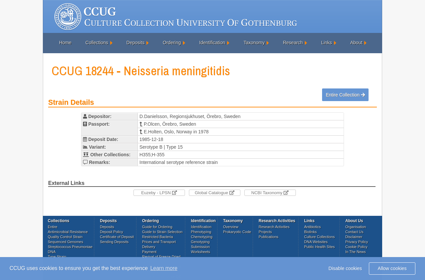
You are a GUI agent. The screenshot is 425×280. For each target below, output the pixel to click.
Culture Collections (319, 237)
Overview (230, 227)
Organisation (355, 227)
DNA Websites (316, 242)
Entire (52, 227)
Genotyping (200, 242)
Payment (149, 252)
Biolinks (310, 232)
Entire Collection (345, 94)
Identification (212, 42)
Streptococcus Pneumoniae (70, 247)
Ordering (172, 42)
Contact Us (354, 232)
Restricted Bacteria (157, 237)
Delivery (148, 247)
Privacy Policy (356, 242)
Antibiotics (312, 227)
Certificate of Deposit (117, 237)
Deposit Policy (111, 232)
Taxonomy (254, 42)
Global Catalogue (214, 192)
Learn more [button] (164, 268)
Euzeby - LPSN (159, 192)
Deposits (135, 42)
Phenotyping (201, 232)
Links (326, 42)
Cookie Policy (356, 247)
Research (293, 42)
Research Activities (274, 227)
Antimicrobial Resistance (68, 232)
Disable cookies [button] (345, 268)
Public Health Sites (319, 247)
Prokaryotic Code (237, 232)
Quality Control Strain (65, 237)
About (356, 42)
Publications (268, 237)
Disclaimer (353, 237)
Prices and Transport (159, 242)
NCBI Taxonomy (270, 192)
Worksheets (200, 252)
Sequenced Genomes (65, 242)
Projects (265, 232)
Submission (200, 247)
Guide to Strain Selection (162, 232)
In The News (355, 252)
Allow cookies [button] (392, 268)
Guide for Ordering (157, 227)
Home (65, 42)
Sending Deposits (114, 242)
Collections (96, 42)
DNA (51, 252)
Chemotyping (201, 237)
